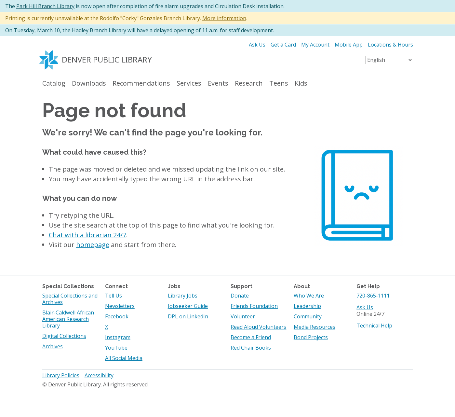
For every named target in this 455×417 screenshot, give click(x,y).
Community (308, 316)
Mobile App (349, 44)
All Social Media (123, 358)
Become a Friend (251, 337)
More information (224, 18)
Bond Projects (311, 337)
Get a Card (283, 44)
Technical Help (374, 325)
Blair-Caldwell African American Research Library (68, 319)
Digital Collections (64, 336)
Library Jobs (182, 295)
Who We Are (309, 295)
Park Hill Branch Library (45, 6)
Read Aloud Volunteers (258, 326)
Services (189, 83)
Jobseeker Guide (188, 306)
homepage (92, 244)
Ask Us (257, 44)
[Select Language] (389, 60)
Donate (240, 295)
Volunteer (243, 316)
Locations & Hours (390, 44)
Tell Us (113, 295)
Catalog (53, 83)
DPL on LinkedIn (188, 316)
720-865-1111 (373, 295)
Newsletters (120, 306)
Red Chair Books (251, 347)
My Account (315, 44)
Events (218, 83)
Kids (301, 83)
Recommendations (141, 83)
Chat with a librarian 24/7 (87, 234)
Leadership (307, 306)
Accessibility (99, 375)
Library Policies (60, 375)
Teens (278, 83)
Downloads (89, 83)
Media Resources (314, 326)
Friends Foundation (254, 306)
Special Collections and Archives (70, 299)
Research (249, 83)
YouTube (116, 347)
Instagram (117, 337)
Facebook (116, 316)
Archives (52, 346)
